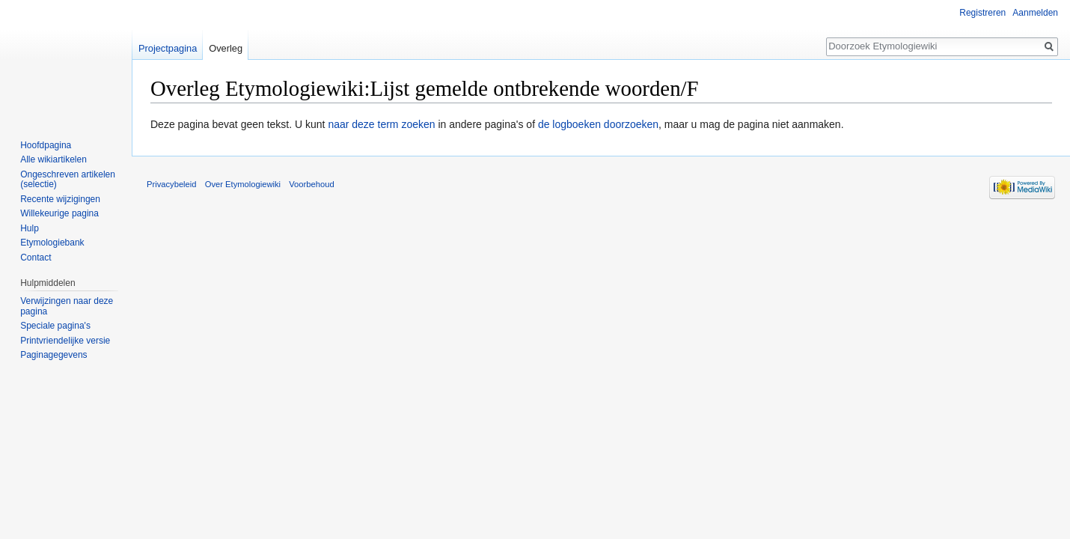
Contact (35, 257)
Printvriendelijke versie (65, 340)
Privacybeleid (172, 184)
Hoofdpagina (45, 145)
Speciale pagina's (55, 325)
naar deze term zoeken (381, 124)
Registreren (982, 12)
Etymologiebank (52, 242)
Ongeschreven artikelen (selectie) (67, 179)
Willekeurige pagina (59, 213)
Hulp (29, 228)
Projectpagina (167, 48)
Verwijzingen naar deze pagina (66, 306)
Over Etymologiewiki (243, 184)
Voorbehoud (311, 184)
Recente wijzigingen (60, 199)
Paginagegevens (53, 355)
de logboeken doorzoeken (598, 124)
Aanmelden (1035, 12)
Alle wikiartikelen (53, 159)
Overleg (225, 48)
